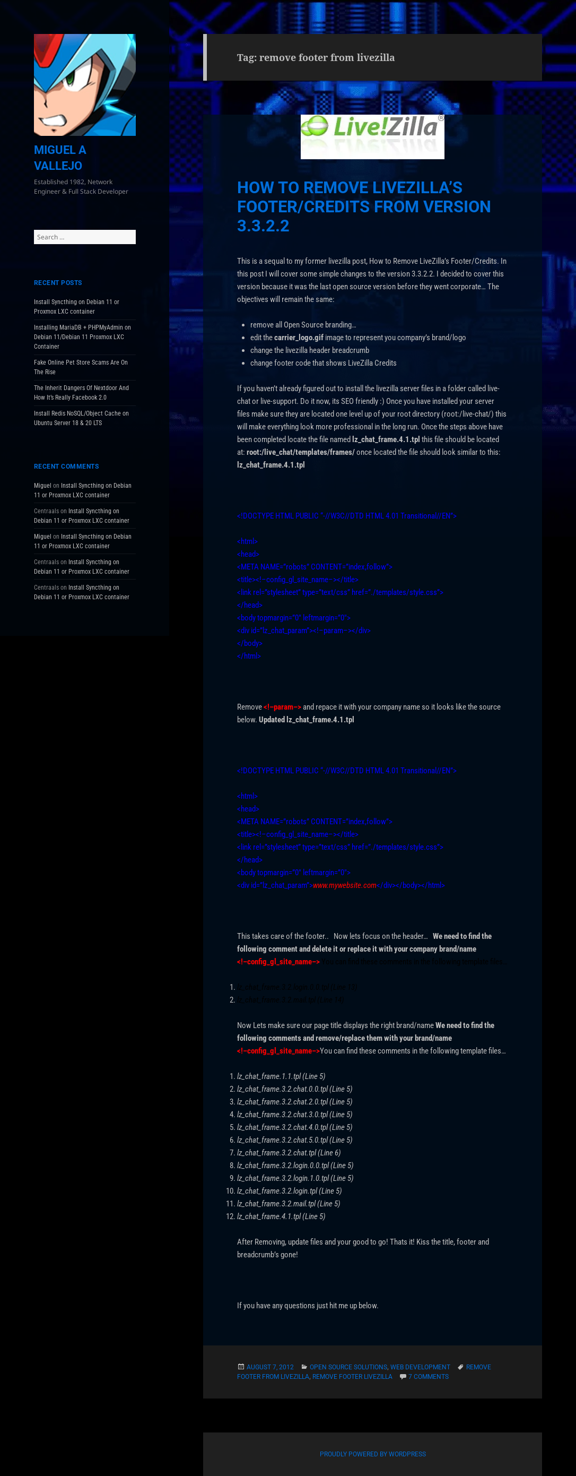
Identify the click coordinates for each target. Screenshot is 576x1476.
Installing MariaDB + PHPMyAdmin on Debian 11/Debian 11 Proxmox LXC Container (82, 337)
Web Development (420, 1367)
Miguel (42, 485)
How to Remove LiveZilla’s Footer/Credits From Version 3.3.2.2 (364, 207)
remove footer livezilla (352, 1376)
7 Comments (428, 1376)
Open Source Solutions (348, 1367)
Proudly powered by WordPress (373, 1454)
